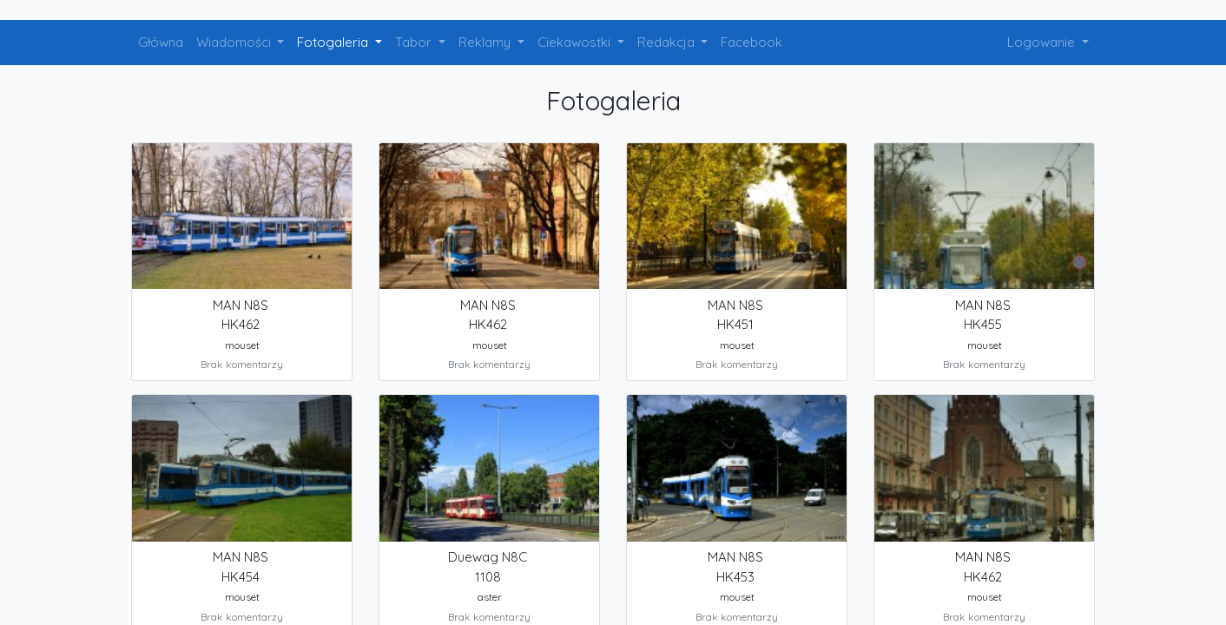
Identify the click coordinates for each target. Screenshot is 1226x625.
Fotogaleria (334, 42)
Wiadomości (235, 42)
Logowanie (1042, 42)
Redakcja (667, 42)
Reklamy (486, 42)
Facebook (751, 42)
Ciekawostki (575, 42)
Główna (160, 42)
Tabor (415, 42)
